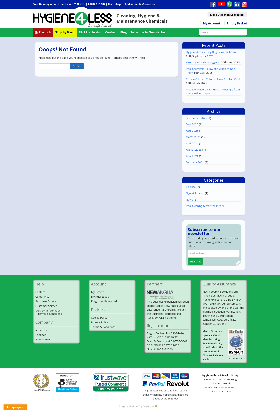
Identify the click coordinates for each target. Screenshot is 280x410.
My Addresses (100, 296)
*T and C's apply (149, 4)
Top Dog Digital (147, 406)
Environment (43, 339)
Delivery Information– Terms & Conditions (48, 312)
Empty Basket (237, 23)
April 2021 (192, 156)
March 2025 (193, 137)
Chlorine (191, 187)
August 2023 (194, 149)
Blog (123, 32)
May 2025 (192, 124)
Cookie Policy (99, 317)
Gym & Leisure (195, 193)
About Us (41, 330)
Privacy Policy (99, 322)
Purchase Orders (45, 301)
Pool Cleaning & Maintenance (203, 205)
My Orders (97, 292)
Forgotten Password (104, 301)
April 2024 (192, 143)
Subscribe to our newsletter (204, 232)
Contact (111, 32)
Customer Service (46, 306)
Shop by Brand (65, 32)
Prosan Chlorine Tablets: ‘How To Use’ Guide (213, 79)
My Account (211, 23)
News (189, 199)
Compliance (42, 296)
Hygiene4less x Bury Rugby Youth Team (211, 52)
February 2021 (195, 162)
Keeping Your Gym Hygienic (203, 62)
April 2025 (192, 130)
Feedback (41, 334)
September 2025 (196, 118)
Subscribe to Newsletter (147, 32)
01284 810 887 (96, 4)
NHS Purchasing (90, 32)
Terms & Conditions (103, 327)
